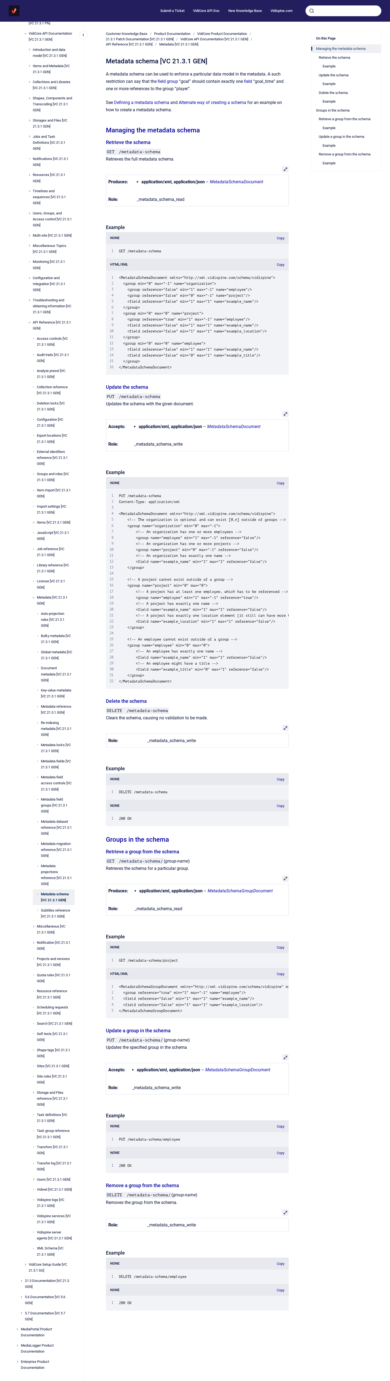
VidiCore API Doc (206, 11)
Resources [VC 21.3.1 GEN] (49, 178)
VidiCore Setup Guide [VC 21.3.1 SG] (48, 1267)
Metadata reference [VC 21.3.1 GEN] (56, 709)
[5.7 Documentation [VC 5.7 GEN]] (21, 1313)
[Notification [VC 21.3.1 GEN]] (33, 943)
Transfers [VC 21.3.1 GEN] (52, 1150)
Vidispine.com (281, 11)
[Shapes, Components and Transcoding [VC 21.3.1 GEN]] (29, 98)
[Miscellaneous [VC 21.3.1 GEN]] (33, 926)
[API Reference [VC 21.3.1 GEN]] (29, 322)
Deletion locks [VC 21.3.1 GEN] (51, 406)
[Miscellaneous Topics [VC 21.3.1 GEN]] (29, 245)
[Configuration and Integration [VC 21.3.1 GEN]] (29, 278)
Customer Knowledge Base (126, 34)
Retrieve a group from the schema (142, 851)
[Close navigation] (83, 35)
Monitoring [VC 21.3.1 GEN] (49, 265)
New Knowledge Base (245, 11)
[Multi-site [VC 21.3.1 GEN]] (29, 235)
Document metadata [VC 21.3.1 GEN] (56, 674)
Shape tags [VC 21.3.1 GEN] (53, 1053)
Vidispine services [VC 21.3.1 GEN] (54, 1219)
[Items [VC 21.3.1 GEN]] (33, 522)
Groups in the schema (137, 839)
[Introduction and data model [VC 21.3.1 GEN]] (29, 49)
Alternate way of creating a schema (212, 102)
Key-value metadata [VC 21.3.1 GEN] (56, 693)
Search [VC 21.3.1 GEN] (54, 1023)
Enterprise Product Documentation (35, 1365)
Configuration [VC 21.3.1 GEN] (50, 422)
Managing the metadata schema (153, 130)
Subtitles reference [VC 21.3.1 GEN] (55, 913)
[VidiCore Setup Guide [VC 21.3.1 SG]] (25, 1264)
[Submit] (311, 10)
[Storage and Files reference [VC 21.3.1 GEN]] (33, 1092)
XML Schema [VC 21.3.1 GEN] (50, 1251)
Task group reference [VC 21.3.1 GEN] (53, 1134)
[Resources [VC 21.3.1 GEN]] (29, 175)
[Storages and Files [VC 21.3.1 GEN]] (29, 120)
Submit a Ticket (172, 11)
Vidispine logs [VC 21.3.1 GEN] (50, 1203)
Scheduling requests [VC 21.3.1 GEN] (52, 1010)
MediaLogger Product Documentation (37, 1348)
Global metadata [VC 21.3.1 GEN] (56, 655)
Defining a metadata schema (141, 102)
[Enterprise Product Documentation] (17, 1362)
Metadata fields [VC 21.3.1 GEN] (56, 764)
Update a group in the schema (138, 1030)
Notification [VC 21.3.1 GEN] (53, 946)
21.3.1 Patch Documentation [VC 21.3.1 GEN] (140, 39)
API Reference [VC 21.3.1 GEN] (52, 325)
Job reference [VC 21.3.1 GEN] (50, 552)
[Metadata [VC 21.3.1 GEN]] (33, 597)
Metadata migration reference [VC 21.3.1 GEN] (56, 850)
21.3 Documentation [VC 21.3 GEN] (47, 1284)
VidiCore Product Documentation (222, 34)
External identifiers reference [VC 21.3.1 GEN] (52, 458)
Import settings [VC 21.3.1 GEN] (51, 509)
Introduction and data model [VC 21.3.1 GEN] (50, 53)
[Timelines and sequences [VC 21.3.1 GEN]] (29, 191)
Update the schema (127, 387)
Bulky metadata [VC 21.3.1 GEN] (56, 639)
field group (168, 81)
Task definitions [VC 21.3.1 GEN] (52, 1118)
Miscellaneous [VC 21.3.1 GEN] (51, 929)
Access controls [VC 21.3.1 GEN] (52, 342)
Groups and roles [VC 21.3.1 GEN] (53, 477)
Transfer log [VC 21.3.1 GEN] (54, 1166)
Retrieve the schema (128, 142)
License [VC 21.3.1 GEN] (51, 584)
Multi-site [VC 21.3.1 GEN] (52, 235)
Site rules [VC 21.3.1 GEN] (52, 1079)
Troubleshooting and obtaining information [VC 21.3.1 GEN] (52, 306)
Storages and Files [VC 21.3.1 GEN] (50, 123)
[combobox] (343, 11)
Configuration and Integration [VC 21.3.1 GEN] (49, 284)
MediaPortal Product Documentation (36, 1332)
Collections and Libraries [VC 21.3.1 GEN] (51, 85)
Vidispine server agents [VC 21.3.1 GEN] (54, 1235)
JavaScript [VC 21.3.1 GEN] (53, 536)
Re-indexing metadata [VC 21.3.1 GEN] (56, 729)
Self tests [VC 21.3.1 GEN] (52, 1037)
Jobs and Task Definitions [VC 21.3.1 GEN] (49, 143)
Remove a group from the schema (142, 1185)
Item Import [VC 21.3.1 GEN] (54, 493)
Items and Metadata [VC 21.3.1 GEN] (51, 69)
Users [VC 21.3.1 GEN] (53, 1179)
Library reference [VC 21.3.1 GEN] (53, 568)
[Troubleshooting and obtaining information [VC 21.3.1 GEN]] (29, 300)
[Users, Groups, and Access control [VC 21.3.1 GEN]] (29, 213)
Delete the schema (126, 701)
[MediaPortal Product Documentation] (17, 1329)
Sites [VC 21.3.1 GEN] (53, 1066)
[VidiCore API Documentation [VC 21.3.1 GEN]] (25, 33)
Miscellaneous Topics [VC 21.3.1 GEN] (49, 249)
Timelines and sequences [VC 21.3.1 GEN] (49, 197)
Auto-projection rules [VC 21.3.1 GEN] (52, 620)
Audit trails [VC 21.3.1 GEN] (53, 358)
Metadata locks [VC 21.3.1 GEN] (56, 748)
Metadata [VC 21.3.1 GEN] (52, 600)
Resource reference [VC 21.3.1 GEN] (52, 994)
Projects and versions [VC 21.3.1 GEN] (53, 962)
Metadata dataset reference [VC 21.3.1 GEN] (56, 827)
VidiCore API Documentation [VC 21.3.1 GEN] (50, 36)
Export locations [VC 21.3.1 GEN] (52, 438)
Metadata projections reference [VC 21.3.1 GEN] (56, 875)
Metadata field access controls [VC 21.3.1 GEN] (56, 783)
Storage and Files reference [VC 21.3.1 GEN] (52, 1098)
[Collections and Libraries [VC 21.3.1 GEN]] (29, 82)
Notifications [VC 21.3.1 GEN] (50, 162)
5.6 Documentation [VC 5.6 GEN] (45, 1300)
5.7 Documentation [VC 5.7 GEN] (45, 1316)
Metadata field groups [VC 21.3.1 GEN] (54, 805)
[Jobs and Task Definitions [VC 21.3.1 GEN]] (29, 136)
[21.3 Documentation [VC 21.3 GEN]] (21, 1281)
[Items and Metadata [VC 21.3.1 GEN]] (29, 66)
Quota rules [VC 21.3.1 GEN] (53, 978)
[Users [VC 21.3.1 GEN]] (33, 1179)
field (248, 81)
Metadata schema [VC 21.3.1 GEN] (55, 897)
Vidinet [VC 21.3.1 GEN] (54, 1189)
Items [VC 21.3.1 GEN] (53, 522)
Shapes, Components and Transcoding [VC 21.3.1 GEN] (52, 104)
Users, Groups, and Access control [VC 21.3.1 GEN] (52, 219)
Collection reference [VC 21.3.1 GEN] (52, 390)
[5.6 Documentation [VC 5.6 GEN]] (21, 1297)
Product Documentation (172, 34)
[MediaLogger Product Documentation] (17, 1345)
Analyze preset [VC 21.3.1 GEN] (51, 374)
